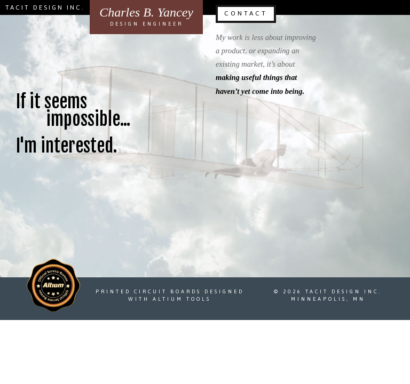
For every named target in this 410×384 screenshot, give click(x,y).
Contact (245, 13)
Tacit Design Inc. (45, 7)
